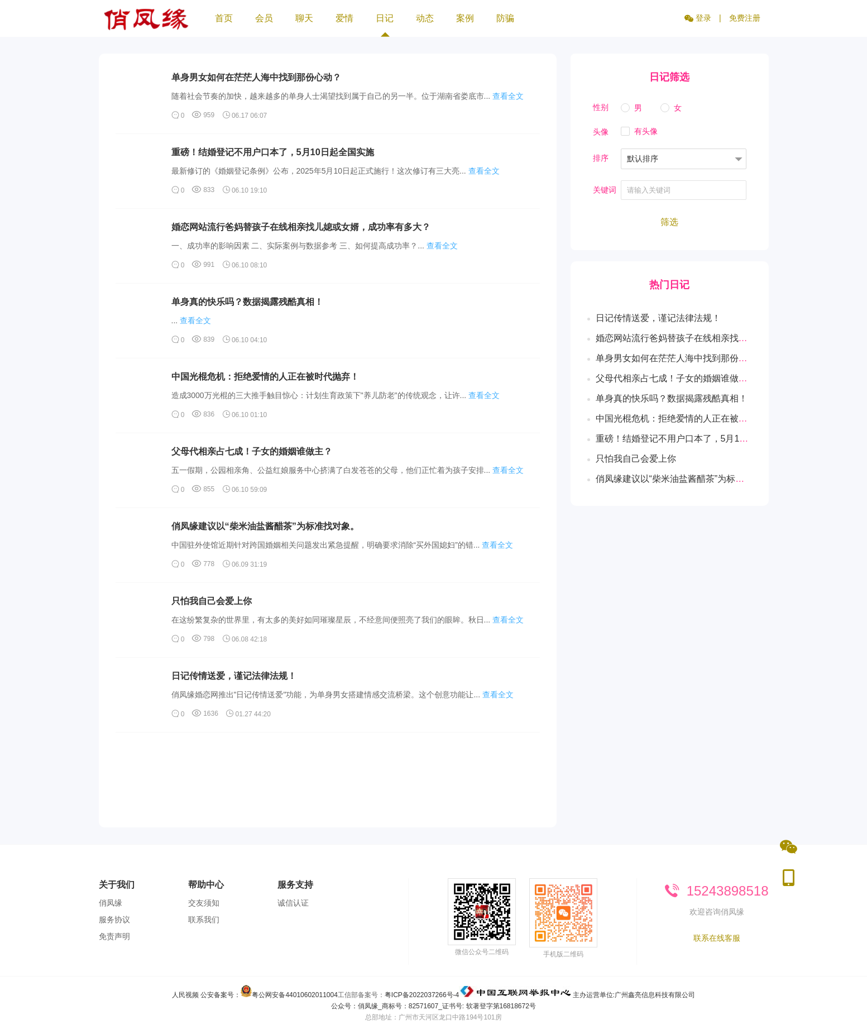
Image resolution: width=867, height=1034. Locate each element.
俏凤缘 (110, 902)
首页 (224, 18)
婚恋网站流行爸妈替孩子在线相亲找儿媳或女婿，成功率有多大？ (300, 227)
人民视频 (185, 995)
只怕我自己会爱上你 (211, 601)
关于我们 (117, 884)
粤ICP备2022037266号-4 (422, 995)
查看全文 (508, 96)
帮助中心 (206, 884)
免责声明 (114, 936)
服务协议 (114, 919)
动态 (425, 18)
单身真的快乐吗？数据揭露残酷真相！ (247, 301)
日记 (385, 25)
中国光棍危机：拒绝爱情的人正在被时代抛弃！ (265, 376)
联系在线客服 (716, 938)
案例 (465, 18)
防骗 (505, 18)
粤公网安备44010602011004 (294, 995)
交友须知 (203, 902)
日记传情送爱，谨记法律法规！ (233, 676)
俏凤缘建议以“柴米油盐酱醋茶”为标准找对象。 (265, 526)
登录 (697, 17)
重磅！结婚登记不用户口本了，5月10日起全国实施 (272, 152)
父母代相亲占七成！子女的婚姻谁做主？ (251, 451)
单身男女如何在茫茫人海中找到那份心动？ (256, 77)
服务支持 (295, 884)
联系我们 (203, 919)
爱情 (344, 18)
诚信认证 (293, 902)
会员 (264, 18)
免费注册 (744, 17)
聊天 (304, 18)
